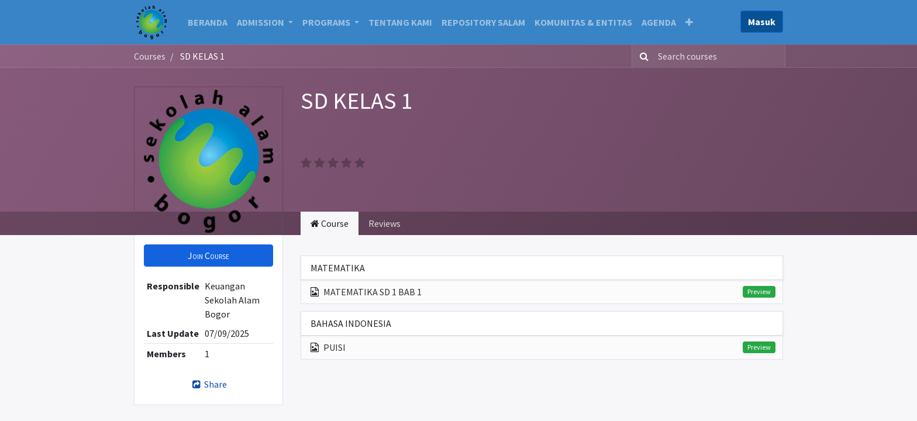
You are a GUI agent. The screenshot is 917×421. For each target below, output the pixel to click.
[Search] (641, 56)
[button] (689, 22)
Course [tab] (330, 223)
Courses (150, 56)
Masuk (761, 21)
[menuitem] (207, 22)
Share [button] (208, 384)
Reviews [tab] (384, 223)
